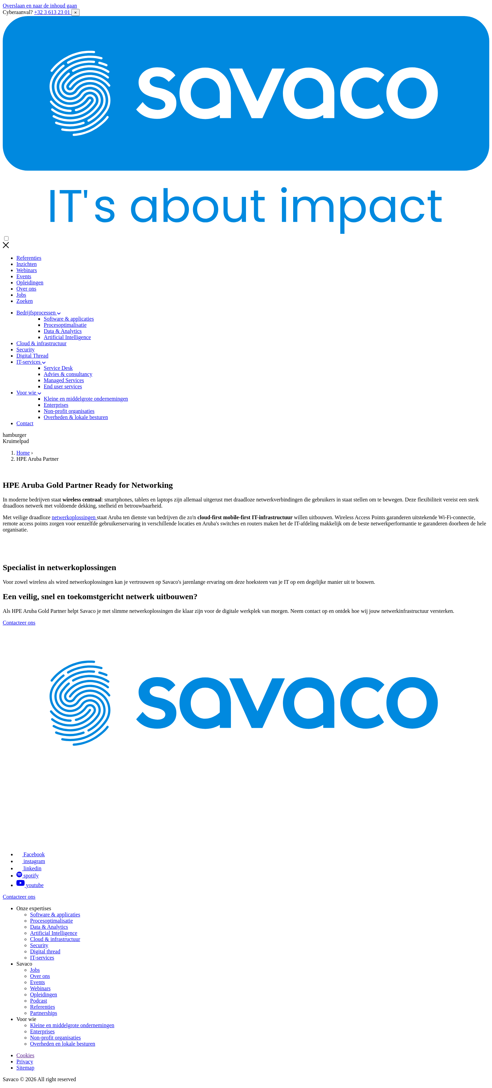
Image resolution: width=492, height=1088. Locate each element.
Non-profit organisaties (55, 1037)
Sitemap (25, 1068)
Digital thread (45, 951)
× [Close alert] (75, 12)
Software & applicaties (55, 914)
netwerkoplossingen (74, 517)
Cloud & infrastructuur (41, 343)
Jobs (21, 295)
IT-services (30, 362)
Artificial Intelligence (53, 933)
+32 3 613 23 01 (52, 12)
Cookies (25, 1055)
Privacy (24, 1061)
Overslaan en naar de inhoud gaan (40, 6)
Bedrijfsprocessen (38, 312)
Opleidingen (29, 282)
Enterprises (42, 1031)
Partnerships (43, 1013)
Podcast (38, 1001)
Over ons (26, 289)
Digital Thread (32, 356)
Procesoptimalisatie (51, 921)
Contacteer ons (19, 623)
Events (23, 276)
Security (25, 349)
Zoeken (24, 301)
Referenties (28, 258)
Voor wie (28, 392)
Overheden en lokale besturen (62, 1044)
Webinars (26, 270)
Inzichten (26, 264)
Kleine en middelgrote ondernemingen (72, 1025)
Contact (24, 423)
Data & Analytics (49, 927)
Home (23, 453)
